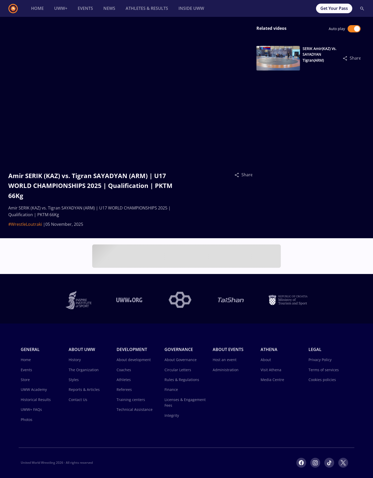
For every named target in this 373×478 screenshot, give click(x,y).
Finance (171, 389)
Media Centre (272, 379)
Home (26, 359)
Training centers (131, 399)
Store (25, 379)
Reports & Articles (84, 389)
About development (134, 359)
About (266, 359)
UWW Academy (34, 389)
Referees (124, 389)
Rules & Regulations (181, 379)
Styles (74, 379)
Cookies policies (322, 379)
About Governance (180, 359)
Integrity (171, 415)
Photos (26, 419)
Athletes (124, 379)
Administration (226, 369)
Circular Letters (177, 369)
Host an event (224, 359)
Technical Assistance (135, 409)
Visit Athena (271, 369)
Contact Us (78, 399)
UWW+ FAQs (31, 409)
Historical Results (36, 399)
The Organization (84, 369)
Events (26, 369)
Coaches (124, 369)
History (75, 359)
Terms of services (324, 369)
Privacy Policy (320, 359)
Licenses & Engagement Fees (185, 402)
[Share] (238, 175)
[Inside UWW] (191, 8)
